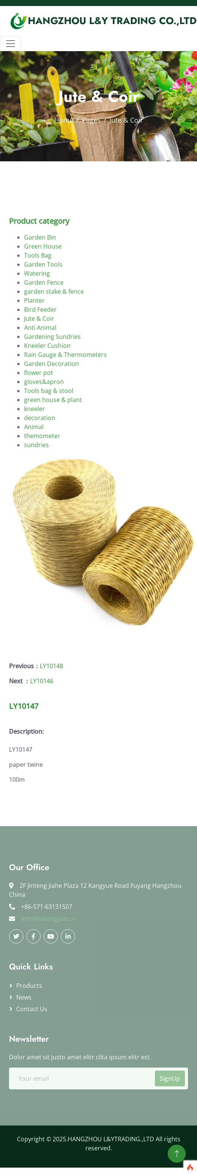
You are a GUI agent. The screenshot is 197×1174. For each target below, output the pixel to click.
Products (29, 985)
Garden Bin (40, 266)
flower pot (38, 402)
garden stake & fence (54, 321)
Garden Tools (43, 294)
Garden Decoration (51, 393)
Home (63, 119)
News (24, 997)
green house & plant (53, 429)
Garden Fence (44, 312)
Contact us (31, 1009)
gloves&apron (44, 411)
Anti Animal (40, 357)
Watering (37, 303)
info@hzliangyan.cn (48, 919)
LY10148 (51, 666)
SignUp (170, 1078)
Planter (34, 330)
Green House (43, 276)
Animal (34, 456)
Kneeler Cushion (47, 375)
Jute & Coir (39, 348)
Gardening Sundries (52, 366)
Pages (91, 119)
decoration (39, 447)
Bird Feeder (40, 339)
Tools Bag (38, 285)
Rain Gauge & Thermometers (65, 384)
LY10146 (41, 681)
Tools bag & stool (48, 420)
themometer (42, 465)
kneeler (34, 438)
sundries (36, 474)
